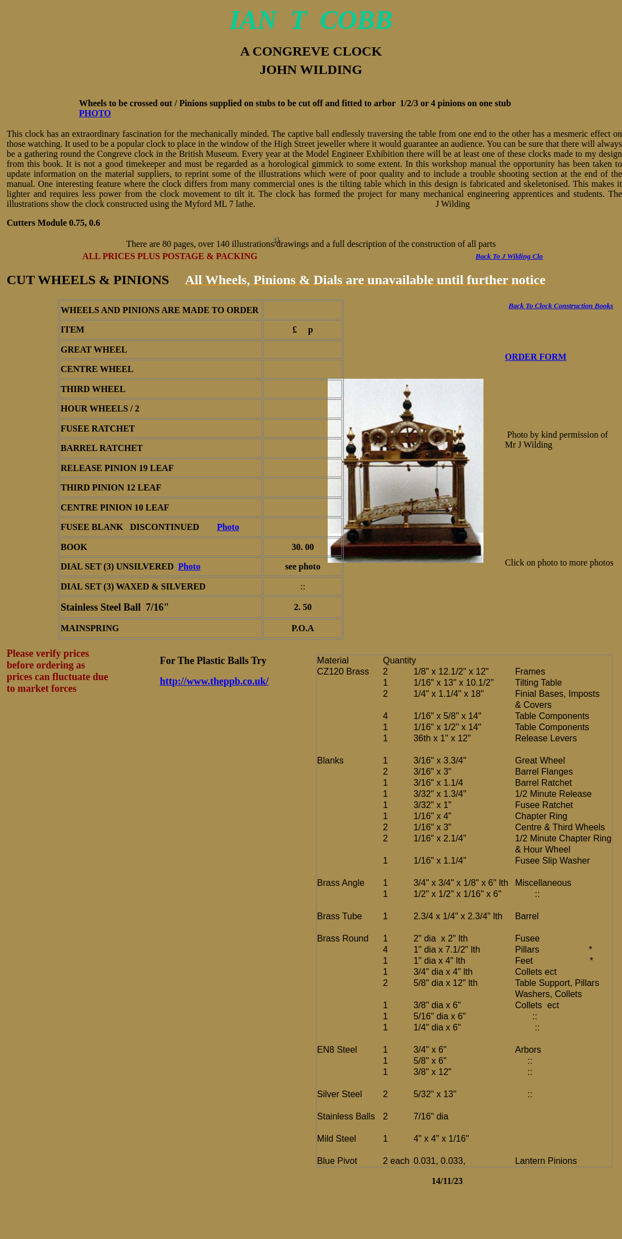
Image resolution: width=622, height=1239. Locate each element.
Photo (228, 527)
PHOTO (95, 113)
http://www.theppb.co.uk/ (214, 681)
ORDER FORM (536, 356)
